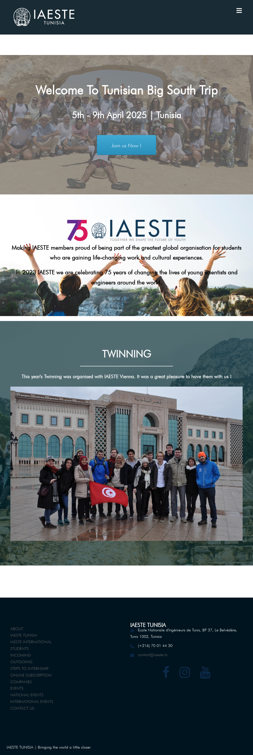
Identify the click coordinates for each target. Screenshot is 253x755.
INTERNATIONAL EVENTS (31, 701)
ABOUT (16, 628)
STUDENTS (19, 648)
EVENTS (16, 688)
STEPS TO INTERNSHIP (29, 668)
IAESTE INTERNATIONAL (31, 641)
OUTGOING (21, 661)
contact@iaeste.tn (153, 654)
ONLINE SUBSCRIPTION (31, 675)
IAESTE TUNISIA (23, 635)
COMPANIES (21, 681)
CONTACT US (22, 708)
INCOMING (20, 655)
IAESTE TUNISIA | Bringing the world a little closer (49, 747)
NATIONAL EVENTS (26, 694)
